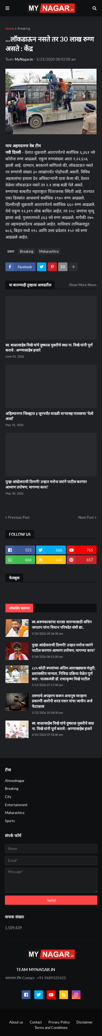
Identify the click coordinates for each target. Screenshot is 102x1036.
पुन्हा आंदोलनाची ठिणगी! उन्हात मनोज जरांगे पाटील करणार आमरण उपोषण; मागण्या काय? (46, 484)
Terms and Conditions (51, 1027)
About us (16, 1022)
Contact (36, 1022)
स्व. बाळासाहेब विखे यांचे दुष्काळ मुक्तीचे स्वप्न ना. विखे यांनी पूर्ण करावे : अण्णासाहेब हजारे (48, 348)
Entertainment (16, 805)
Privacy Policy (59, 1022)
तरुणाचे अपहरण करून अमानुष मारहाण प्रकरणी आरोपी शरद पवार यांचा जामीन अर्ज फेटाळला (62, 701)
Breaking (23, 28)
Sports (10, 821)
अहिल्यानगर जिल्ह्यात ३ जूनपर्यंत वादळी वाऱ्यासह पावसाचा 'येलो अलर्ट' (49, 416)
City (8, 796)
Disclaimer (84, 1022)
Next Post (86, 517)
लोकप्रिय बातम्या (19, 608)
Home (9, 28)
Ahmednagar (14, 780)
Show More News (83, 285)
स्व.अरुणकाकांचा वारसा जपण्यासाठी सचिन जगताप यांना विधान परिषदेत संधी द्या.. (62, 624)
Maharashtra (48, 251)
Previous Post (19, 517)
